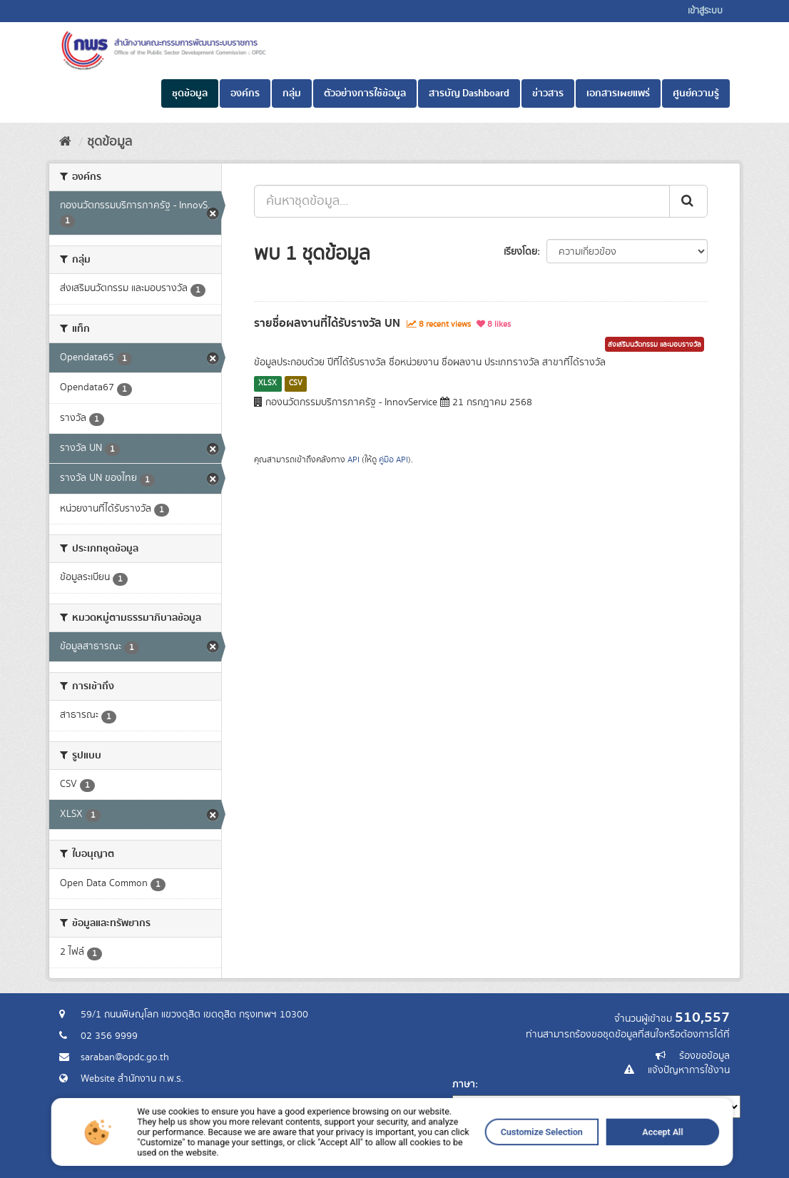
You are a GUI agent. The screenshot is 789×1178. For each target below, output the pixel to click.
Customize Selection (492, 1153)
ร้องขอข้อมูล (704, 1056)
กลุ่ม (291, 93)
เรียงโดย (520, 252)
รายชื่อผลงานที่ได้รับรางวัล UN (327, 323)
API (353, 460)
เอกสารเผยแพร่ (618, 93)
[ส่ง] (688, 201)
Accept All (581, 1153)
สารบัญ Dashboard (469, 93)
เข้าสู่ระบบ (705, 11)
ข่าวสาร (548, 93)
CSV (295, 383)
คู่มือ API (393, 460)
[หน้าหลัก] (65, 142)
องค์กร (245, 93)
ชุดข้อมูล (190, 93)
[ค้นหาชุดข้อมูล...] (462, 201)
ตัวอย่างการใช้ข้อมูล (365, 93)
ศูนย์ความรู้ (696, 93)
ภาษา (463, 1084)
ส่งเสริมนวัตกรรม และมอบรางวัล (654, 345)
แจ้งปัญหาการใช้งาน (689, 1070)
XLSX (267, 383)
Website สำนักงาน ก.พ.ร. (132, 1079)
